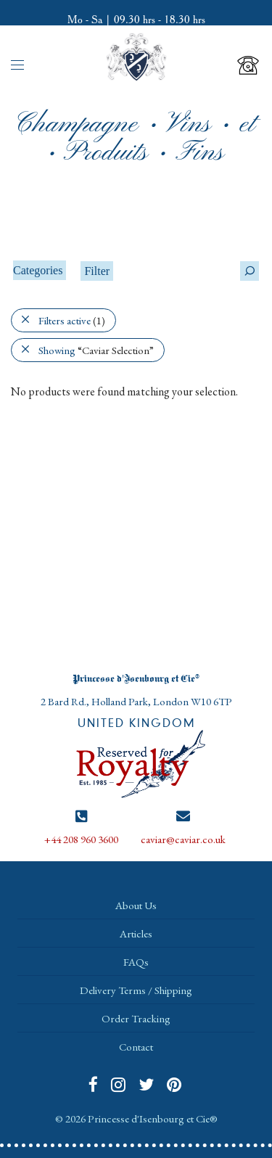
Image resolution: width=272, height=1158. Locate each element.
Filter (97, 271)
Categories (37, 270)
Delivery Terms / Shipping (136, 990)
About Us (136, 905)
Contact (136, 1047)
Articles (136, 933)
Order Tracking (136, 1018)
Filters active (71, 320)
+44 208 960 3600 (81, 839)
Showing (96, 350)
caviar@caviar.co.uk (183, 839)
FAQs (136, 962)
